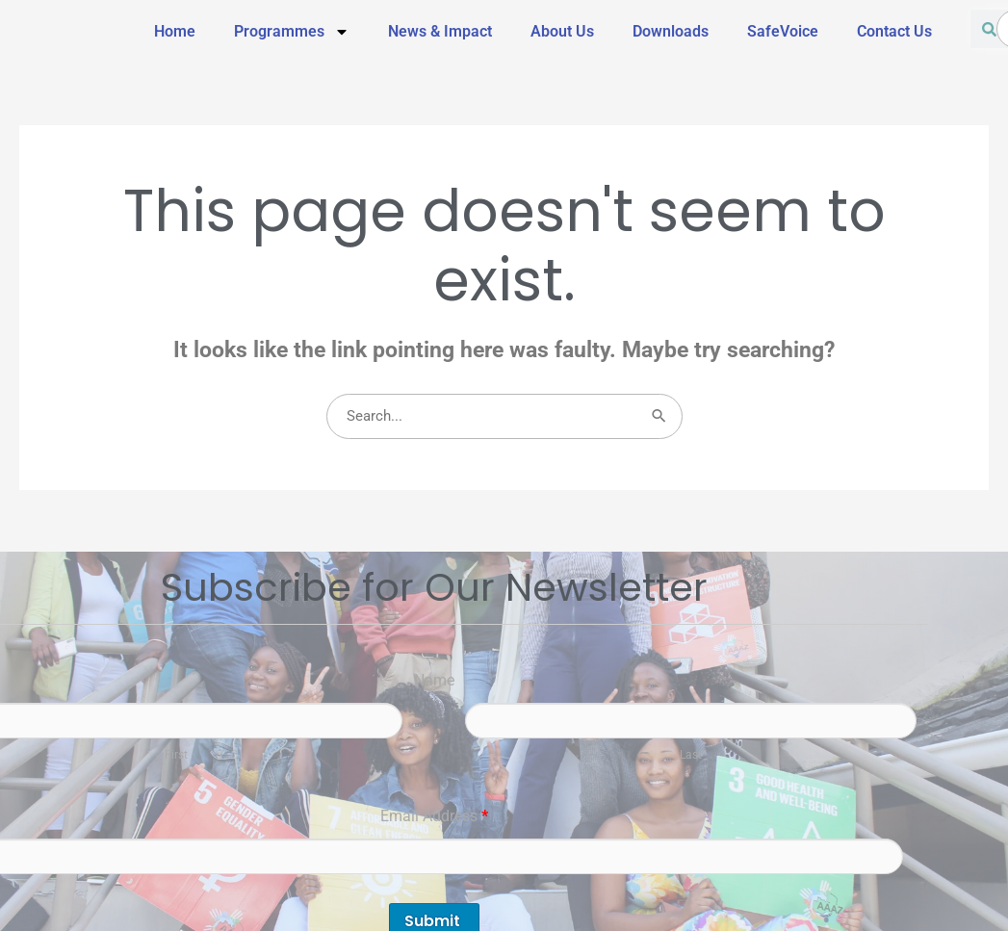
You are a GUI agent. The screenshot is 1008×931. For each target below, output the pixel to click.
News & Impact (440, 31)
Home (174, 31)
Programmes (291, 31)
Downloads (671, 31)
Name (434, 680)
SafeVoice (782, 31)
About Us (562, 31)
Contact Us (894, 31)
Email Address (434, 816)
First (176, 755)
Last (691, 755)
